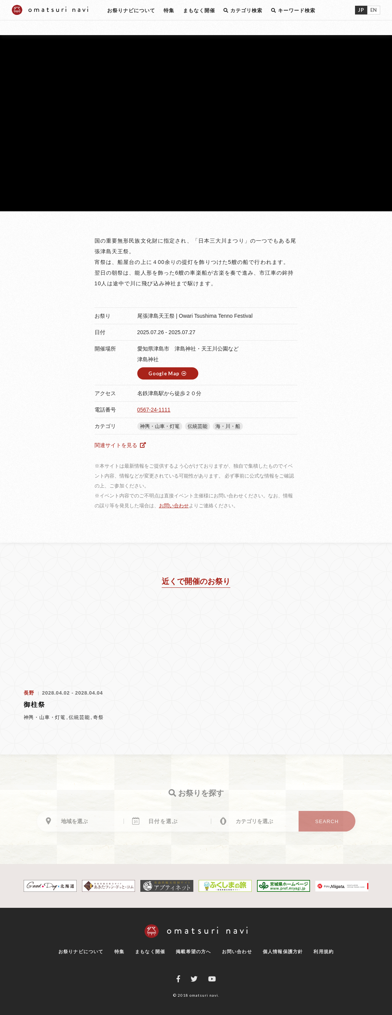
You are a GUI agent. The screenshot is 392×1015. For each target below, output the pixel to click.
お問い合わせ (174, 505)
